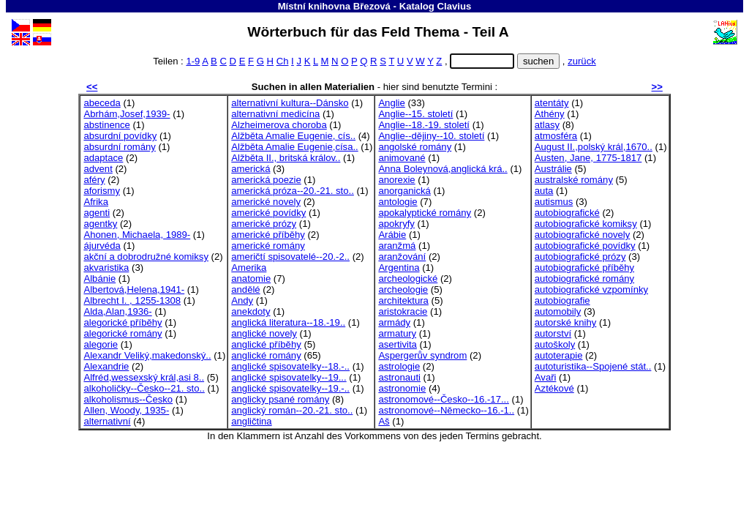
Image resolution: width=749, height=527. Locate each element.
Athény (550, 113)
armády (394, 322)
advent (97, 168)
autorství (553, 333)
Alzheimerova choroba (278, 124)
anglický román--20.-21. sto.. (292, 410)
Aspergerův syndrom (422, 355)
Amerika (248, 267)
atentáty (552, 102)
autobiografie (562, 300)
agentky (100, 223)
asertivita (397, 344)
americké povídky (268, 212)
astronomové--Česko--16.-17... (443, 399)
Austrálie (553, 168)
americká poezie (266, 179)
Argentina (398, 267)
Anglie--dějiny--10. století (431, 135)
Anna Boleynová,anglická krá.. (442, 168)
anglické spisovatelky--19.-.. (290, 388)
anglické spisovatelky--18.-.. (290, 366)
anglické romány (266, 355)
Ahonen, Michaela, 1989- (136, 234)
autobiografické (567, 212)
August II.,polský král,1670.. (593, 146)
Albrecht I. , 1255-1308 (132, 300)
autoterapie (559, 355)
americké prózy (263, 223)
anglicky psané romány (280, 399)
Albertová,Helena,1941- (133, 289)
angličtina (251, 421)
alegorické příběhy (122, 322)
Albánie (99, 278)
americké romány (268, 245)
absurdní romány (119, 146)
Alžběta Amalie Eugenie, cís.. (293, 135)
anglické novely (264, 333)
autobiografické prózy (580, 256)
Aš (383, 421)
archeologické (407, 278)
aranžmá (396, 245)
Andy (242, 300)
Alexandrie (106, 366)
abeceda (101, 102)
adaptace (103, 157)
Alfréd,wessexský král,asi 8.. (143, 377)
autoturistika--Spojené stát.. (593, 366)
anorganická (404, 190)
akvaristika (106, 267)
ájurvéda (101, 245)
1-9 (193, 61)
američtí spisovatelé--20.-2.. (290, 256)
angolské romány (414, 146)
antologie (397, 201)
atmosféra (556, 135)
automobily (558, 311)
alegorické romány (122, 333)
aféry (94, 179)
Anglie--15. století (415, 113)
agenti (96, 212)
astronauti (399, 377)
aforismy (101, 190)
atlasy (547, 124)
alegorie (100, 344)
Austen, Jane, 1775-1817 (588, 157)
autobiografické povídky (585, 245)
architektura (403, 300)
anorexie (396, 179)
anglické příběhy (266, 344)
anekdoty (250, 311)
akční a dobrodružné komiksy (145, 256)
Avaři (546, 377)
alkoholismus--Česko (128, 399)
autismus (554, 201)
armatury (397, 333)
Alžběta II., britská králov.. (285, 157)
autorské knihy (566, 322)
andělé (245, 289)
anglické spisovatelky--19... (288, 377)
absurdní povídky (120, 135)
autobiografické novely (582, 234)
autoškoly (555, 344)
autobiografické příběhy (584, 267)
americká (250, 168)
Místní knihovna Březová (334, 6)
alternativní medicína (275, 113)
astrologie (399, 366)
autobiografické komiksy (586, 223)
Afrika (95, 201)
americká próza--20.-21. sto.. (292, 190)
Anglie (391, 102)
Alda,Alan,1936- (117, 311)
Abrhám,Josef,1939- (126, 113)
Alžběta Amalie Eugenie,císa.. (294, 146)
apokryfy (396, 223)
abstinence (106, 124)
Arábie (392, 234)
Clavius (454, 6)
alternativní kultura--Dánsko (289, 102)
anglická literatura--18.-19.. (288, 322)
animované (401, 157)
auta (544, 190)
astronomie (402, 388)
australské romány (574, 179)
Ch (282, 61)
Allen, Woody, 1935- (126, 410)
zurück (582, 61)
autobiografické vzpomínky (591, 289)
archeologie (403, 289)
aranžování (402, 256)
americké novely (266, 201)
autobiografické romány (584, 278)
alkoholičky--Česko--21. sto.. (143, 388)
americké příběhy (268, 234)
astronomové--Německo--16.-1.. (446, 410)
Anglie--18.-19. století (424, 124)
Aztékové (554, 388)
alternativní (106, 421)
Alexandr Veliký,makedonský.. (147, 355)
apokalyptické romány (424, 212)
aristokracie (402, 311)
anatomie (251, 278)
